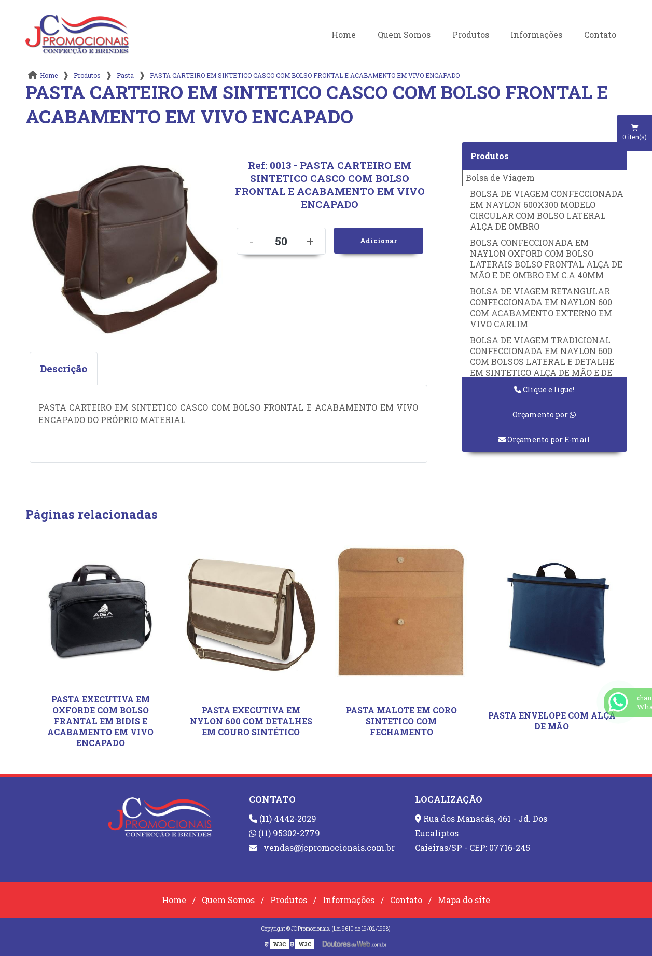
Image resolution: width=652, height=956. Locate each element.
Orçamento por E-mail (544, 439)
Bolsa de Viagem (500, 177)
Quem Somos (404, 34)
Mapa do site (464, 899)
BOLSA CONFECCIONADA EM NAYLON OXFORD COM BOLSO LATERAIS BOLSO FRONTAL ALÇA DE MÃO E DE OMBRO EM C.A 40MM (546, 258)
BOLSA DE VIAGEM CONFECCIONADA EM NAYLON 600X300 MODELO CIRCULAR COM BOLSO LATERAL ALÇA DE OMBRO (546, 210)
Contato (600, 34)
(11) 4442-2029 (282, 818)
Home (343, 34)
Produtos (470, 34)
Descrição (63, 368)
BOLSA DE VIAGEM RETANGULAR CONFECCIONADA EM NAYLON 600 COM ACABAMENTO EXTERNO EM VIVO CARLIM (541, 307)
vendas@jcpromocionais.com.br (322, 847)
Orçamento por (544, 414)
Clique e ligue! (544, 390)
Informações (536, 34)
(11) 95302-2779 (284, 832)
